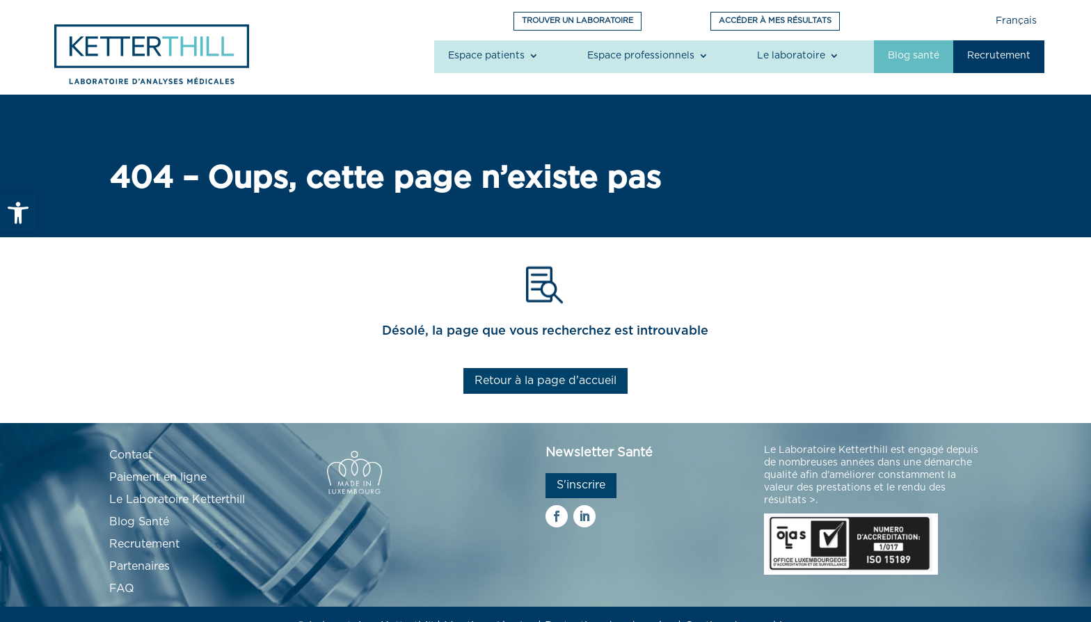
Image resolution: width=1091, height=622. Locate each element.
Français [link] (1016, 21)
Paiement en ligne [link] (158, 477)
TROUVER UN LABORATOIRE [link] (577, 20)
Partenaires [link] (139, 566)
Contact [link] (130, 455)
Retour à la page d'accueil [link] (545, 380)
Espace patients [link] (486, 56)
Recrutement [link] (998, 56)
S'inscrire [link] (581, 485)
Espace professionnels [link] (640, 56)
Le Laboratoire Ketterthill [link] (177, 499)
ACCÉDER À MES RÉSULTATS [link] (775, 20)
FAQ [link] (121, 588)
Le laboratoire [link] (791, 56)
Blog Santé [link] (139, 521)
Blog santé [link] (913, 56)
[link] (18, 213)
